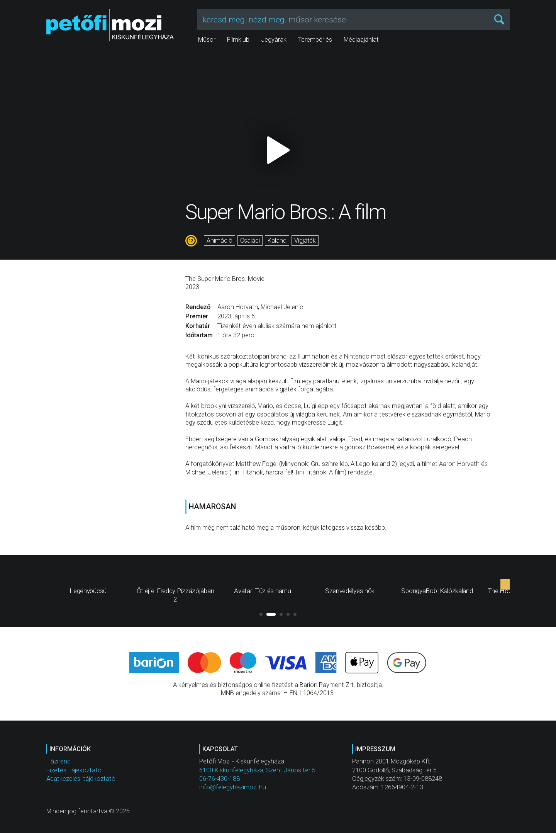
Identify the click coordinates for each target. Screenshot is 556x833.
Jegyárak (273, 39)
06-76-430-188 (219, 778)
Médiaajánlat (361, 39)
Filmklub (238, 39)
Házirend (58, 761)
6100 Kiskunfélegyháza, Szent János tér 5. (258, 770)
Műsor (206, 39)
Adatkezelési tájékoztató (80, 778)
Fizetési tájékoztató (74, 770)
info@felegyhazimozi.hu (232, 787)
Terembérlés (315, 39)
